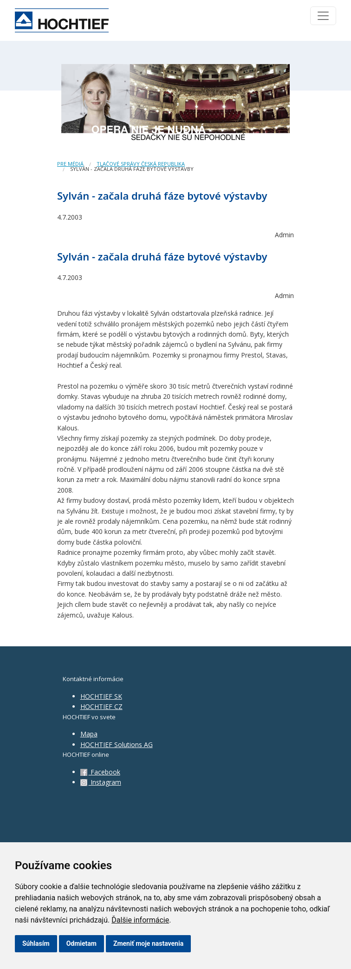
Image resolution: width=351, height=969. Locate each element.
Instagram (100, 782)
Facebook (100, 771)
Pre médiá (70, 163)
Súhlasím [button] (36, 943)
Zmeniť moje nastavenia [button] (148, 943)
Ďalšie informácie (140, 920)
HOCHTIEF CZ (101, 706)
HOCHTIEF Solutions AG (116, 744)
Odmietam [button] (81, 943)
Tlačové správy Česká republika (141, 163)
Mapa (89, 733)
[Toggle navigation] (323, 16)
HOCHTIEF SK (101, 696)
